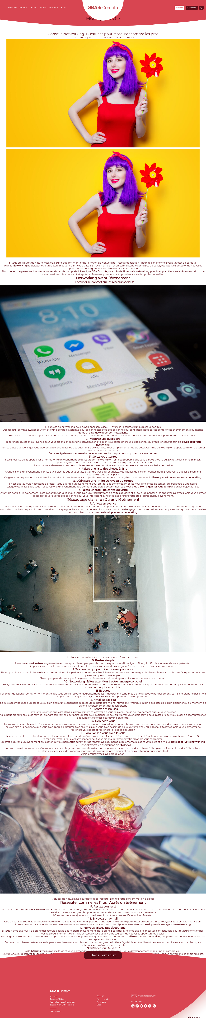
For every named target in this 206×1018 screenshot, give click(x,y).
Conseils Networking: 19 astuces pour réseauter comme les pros (103, 34)
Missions (12, 7)
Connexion (191, 8)
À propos (53, 7)
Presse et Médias (57, 999)
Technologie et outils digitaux (62, 1002)
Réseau (33, 7)
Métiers (23, 7)
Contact (179, 8)
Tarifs (43, 7)
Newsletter (101, 1002)
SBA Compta (126, 37)
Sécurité (100, 996)
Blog (63, 7)
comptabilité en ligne (79, 271)
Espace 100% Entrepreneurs (62, 1005)
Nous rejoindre (103, 999)
